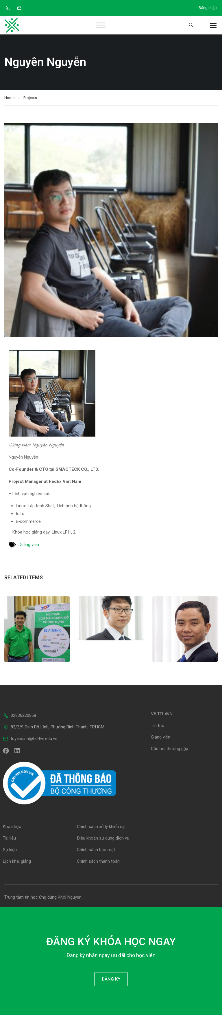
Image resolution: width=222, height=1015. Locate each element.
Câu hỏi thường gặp (169, 748)
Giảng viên (29, 544)
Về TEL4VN (162, 714)
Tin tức (157, 725)
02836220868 (19, 715)
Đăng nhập (208, 8)
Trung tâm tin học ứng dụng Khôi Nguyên (43, 897)
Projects (30, 98)
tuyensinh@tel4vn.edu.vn (30, 738)
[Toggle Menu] (101, 25)
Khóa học (12, 826)
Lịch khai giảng (17, 861)
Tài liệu (9, 838)
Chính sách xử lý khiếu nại (101, 826)
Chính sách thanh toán (98, 861)
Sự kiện (10, 849)
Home (9, 98)
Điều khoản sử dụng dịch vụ (103, 838)
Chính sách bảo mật (96, 849)
